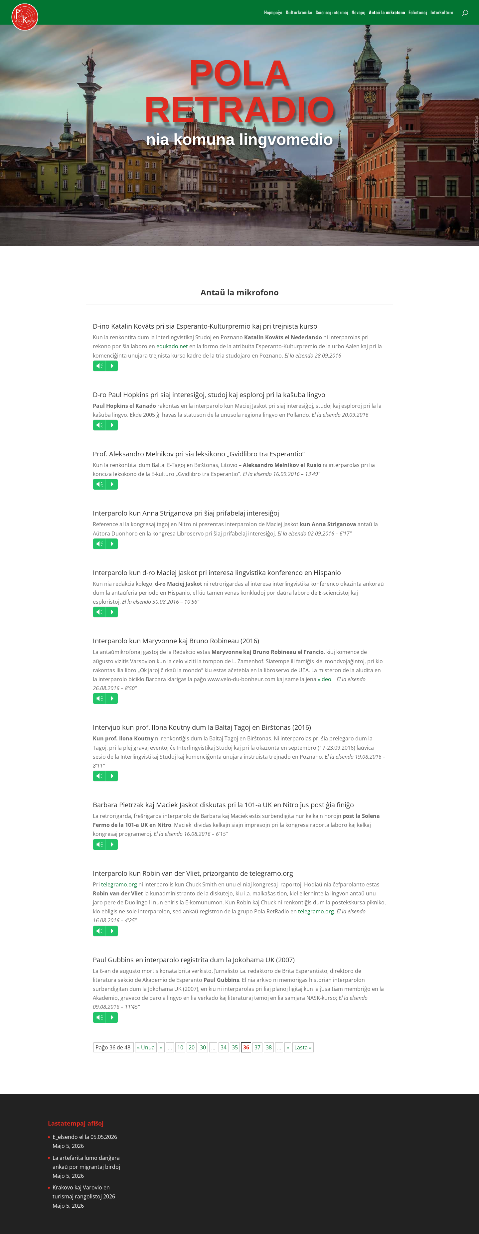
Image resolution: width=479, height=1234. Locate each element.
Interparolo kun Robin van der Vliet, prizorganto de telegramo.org (193, 873)
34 (224, 1047)
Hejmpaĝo (273, 13)
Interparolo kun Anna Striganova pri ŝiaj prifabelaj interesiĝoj (186, 513)
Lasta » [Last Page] (303, 1047)
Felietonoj (417, 13)
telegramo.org (119, 884)
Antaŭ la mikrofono (387, 13)
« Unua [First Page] (146, 1047)
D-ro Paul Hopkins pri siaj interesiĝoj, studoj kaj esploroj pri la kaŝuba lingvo (209, 394)
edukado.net (172, 346)
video (324, 679)
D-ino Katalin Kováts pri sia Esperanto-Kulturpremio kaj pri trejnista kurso (205, 326)
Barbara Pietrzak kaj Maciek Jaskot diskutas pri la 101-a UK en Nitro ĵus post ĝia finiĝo (223, 804)
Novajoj (359, 13)
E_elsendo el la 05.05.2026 (85, 1137)
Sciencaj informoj (332, 13)
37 (257, 1047)
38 (269, 1047)
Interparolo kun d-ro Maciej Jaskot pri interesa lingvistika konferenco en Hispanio (217, 572)
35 (235, 1047)
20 (192, 1047)
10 (180, 1047)
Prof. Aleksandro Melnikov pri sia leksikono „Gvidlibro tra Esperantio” (199, 453)
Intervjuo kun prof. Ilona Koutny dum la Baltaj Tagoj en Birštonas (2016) (202, 727)
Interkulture (441, 13)
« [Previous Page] (161, 1047)
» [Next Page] (287, 1047)
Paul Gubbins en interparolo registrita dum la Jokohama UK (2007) (194, 959)
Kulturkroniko (299, 13)
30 (203, 1047)
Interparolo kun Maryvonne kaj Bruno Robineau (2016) (176, 640)
